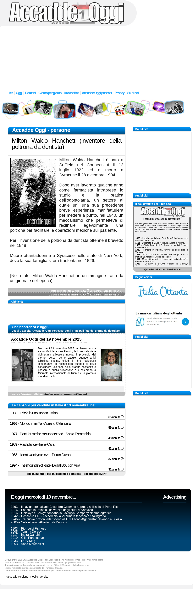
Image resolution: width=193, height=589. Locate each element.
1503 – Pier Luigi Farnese (28, 528)
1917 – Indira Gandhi (25, 534)
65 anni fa (116, 417)
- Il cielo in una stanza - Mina (34, 413)
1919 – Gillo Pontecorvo (27, 537)
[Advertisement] (96, 56)
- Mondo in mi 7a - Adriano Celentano (40, 423)
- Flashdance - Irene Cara (32, 444)
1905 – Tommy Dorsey (26, 531)
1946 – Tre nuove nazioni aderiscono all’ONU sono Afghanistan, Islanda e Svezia (66, 519)
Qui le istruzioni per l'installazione (162, 269)
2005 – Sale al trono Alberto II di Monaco (39, 522)
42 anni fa (116, 448)
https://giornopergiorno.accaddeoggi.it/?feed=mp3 (65, 394)
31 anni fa (116, 469)
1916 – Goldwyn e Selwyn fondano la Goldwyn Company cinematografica (61, 513)
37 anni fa (116, 459)
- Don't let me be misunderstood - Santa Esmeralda (50, 434)
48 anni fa (116, 438)
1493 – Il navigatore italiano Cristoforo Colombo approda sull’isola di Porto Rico (65, 506)
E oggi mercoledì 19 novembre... (43, 497)
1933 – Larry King (23, 541)
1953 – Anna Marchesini (27, 544)
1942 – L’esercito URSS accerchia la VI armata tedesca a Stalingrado (58, 516)
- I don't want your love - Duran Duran (40, 455)
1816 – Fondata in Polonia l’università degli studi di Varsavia (52, 510)
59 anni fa (116, 427)
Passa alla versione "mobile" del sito (26, 576)
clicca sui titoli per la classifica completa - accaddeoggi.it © (66, 473)
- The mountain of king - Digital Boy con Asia (45, 465)
